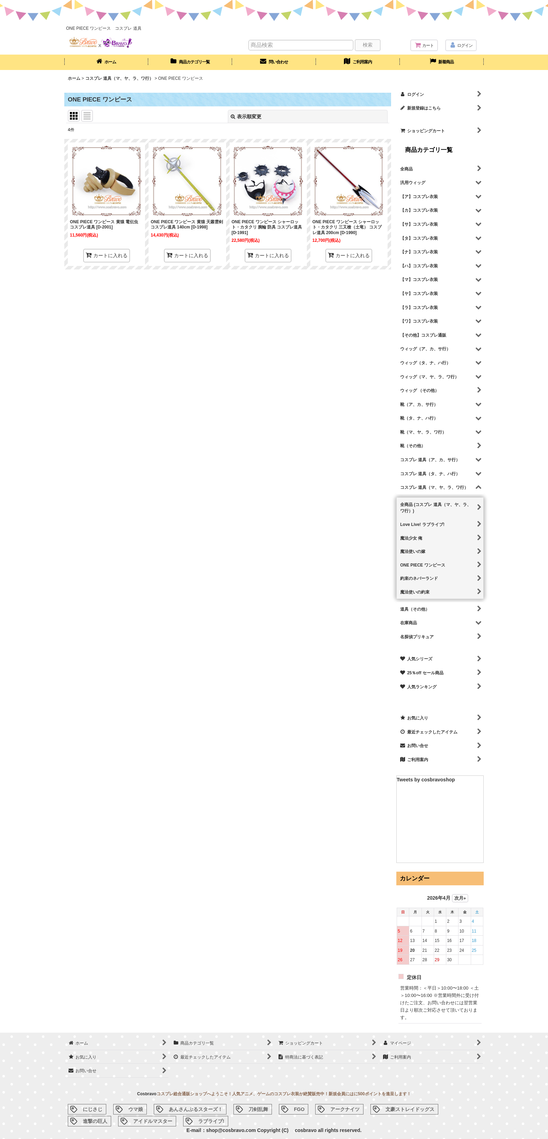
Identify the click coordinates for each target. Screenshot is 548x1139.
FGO (299, 1109)
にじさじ (92, 1109)
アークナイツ (345, 1109)
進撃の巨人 (95, 1121)
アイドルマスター (152, 1121)
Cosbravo (146, 1093)
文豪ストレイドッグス (409, 1109)
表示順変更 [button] (246, 116)
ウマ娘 (135, 1109)
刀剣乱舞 (258, 1109)
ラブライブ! (211, 1121)
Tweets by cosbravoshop (426, 779)
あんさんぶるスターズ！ (196, 1109)
